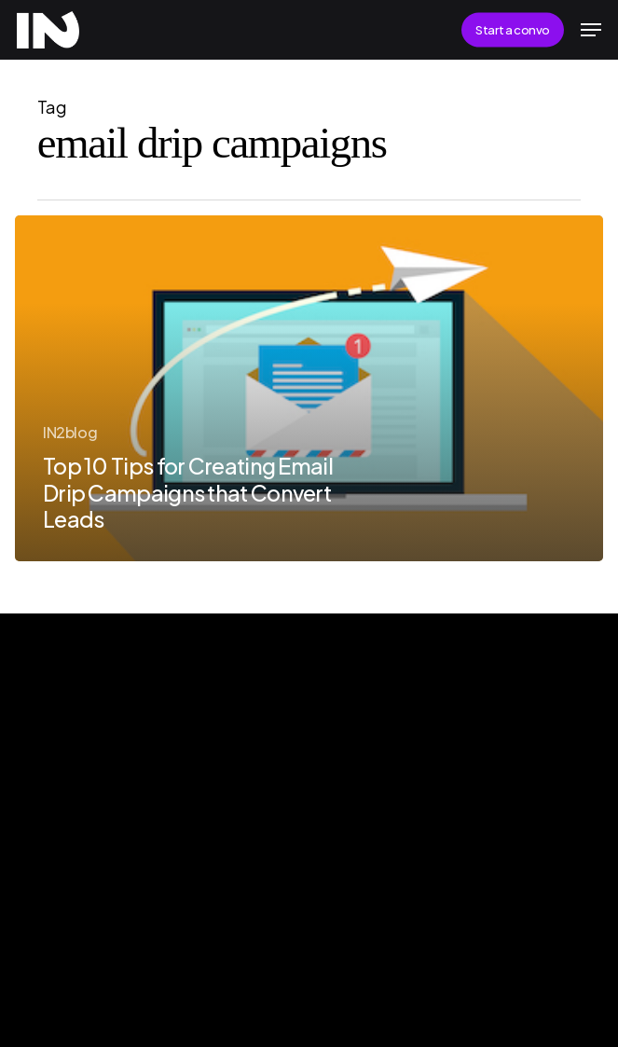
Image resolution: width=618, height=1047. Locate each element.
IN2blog (70, 432)
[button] (591, 30)
